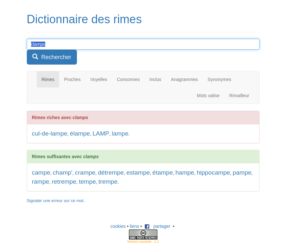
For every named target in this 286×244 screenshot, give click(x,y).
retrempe (64, 181)
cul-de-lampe (50, 133)
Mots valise (208, 95)
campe (41, 172)
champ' (62, 172)
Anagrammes (184, 79)
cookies (118, 226)
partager (157, 226)
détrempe (111, 172)
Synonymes (219, 79)
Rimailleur (239, 95)
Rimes (48, 79)
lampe (120, 133)
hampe (184, 172)
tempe (87, 181)
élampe (80, 133)
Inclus (156, 79)
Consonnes (128, 79)
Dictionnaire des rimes (84, 19)
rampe (40, 181)
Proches (72, 79)
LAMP (100, 133)
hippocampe (213, 172)
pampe (242, 172)
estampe (138, 172)
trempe (108, 181)
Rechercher (51, 57)
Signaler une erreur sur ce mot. (56, 200)
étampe (163, 172)
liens (134, 226)
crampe (85, 172)
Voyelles (98, 79)
